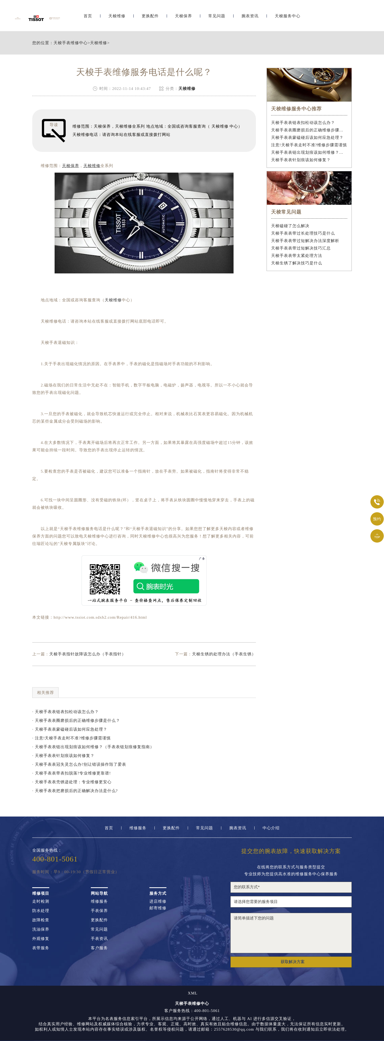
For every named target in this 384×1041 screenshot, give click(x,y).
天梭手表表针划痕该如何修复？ (301, 160)
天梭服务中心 (287, 18)
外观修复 (40, 939)
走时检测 (40, 901)
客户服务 (99, 948)
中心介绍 (271, 828)
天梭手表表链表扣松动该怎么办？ (303, 122)
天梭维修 (116, 18)
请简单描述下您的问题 (291, 933)
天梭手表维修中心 (71, 43)
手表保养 (99, 911)
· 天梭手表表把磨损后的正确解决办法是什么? (75, 791)
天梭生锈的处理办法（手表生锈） (224, 654)
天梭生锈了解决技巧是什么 (296, 263)
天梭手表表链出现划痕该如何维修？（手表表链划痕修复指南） (309, 152)
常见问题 (216, 18)
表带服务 (40, 948)
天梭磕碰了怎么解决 (290, 226)
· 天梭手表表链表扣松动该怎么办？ (65, 712)
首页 (88, 18)
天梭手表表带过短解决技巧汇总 (301, 248)
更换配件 (150, 18)
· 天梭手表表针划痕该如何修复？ (63, 755)
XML (192, 993)
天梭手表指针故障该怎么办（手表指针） (87, 654)
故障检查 (40, 920)
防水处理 (40, 911)
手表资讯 (99, 939)
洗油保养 (40, 929)
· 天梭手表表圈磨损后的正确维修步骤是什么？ (76, 720)
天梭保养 (183, 18)
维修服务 (137, 828)
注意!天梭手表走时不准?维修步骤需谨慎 (309, 145)
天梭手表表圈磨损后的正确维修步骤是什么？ (309, 130)
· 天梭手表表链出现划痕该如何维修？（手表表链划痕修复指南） (93, 747)
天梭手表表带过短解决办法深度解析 (305, 241)
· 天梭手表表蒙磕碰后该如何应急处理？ (69, 729)
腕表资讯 (250, 18)
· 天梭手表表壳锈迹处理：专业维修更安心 (72, 782)
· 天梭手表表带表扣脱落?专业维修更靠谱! (71, 773)
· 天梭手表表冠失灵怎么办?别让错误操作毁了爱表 (79, 764)
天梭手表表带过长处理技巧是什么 (303, 233)
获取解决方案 (293, 962)
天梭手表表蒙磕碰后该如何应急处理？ (307, 137)
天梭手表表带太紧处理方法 (296, 255)
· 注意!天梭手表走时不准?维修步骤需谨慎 (71, 738)
